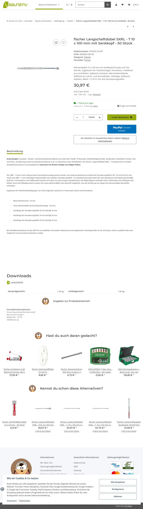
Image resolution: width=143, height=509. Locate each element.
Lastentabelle (15, 282)
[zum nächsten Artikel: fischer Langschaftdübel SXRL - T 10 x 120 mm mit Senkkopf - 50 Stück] (133, 27)
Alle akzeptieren (118, 482)
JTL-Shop (128, 506)
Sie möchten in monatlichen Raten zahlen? (105, 139)
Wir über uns (46, 462)
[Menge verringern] (77, 117)
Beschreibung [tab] (15, 151)
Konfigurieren (118, 489)
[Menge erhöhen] (99, 117)
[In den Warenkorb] (9, 35)
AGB (76, 466)
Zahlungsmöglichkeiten (51, 466)
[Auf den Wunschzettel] (63, 43)
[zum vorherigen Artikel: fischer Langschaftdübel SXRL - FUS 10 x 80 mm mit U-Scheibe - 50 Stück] (128, 27)
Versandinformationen (50, 470)
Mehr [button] (96, 106)
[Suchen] (90, 5)
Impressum (12, 501)
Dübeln (87, 57)
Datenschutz (24, 501)
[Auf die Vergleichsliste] (56, 43)
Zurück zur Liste (15, 21)
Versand (97, 94)
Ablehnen (118, 496)
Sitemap (77, 470)
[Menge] (83, 117)
